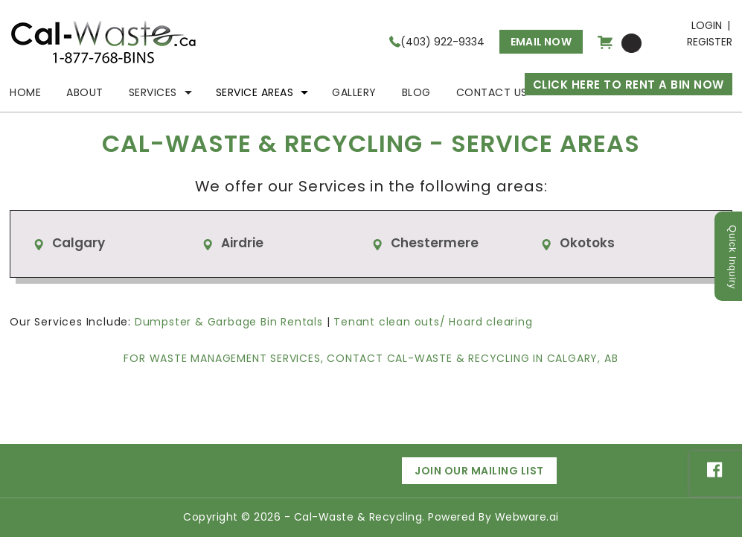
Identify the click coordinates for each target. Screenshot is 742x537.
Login (706, 25)
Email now (541, 41)
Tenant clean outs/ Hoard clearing (432, 321)
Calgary (78, 243)
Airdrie (242, 243)
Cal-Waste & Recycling (358, 516)
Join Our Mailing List (479, 470)
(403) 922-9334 (442, 41)
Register (709, 41)
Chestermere (435, 243)
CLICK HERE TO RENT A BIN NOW (628, 84)
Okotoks (587, 243)
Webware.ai (527, 516)
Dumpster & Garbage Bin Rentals (229, 321)
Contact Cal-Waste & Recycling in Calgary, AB (472, 358)
